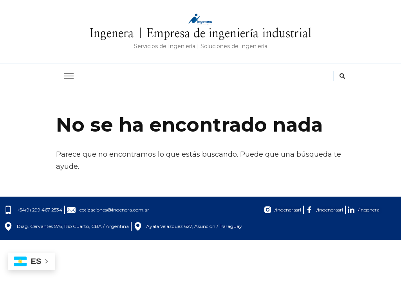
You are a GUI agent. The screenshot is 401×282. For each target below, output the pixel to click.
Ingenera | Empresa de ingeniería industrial (200, 34)
